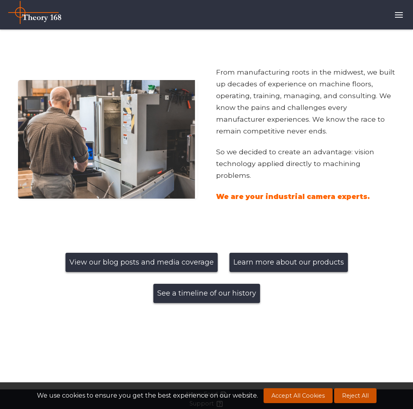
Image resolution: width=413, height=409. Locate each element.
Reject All (355, 395)
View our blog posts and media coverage (141, 262)
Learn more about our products (288, 262)
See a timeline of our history (206, 293)
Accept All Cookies (298, 395)
